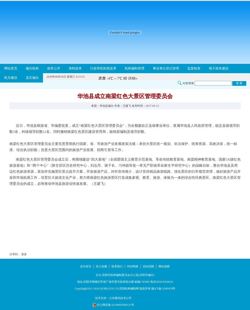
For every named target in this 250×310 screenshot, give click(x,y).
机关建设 (10, 77)
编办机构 (32, 68)
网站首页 (10, 68)
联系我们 (117, 266)
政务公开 (53, 68)
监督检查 (193, 68)
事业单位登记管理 (166, 68)
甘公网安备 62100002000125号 (113, 305)
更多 (24, 254)
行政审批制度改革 (103, 68)
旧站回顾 (148, 266)
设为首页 (85, 266)
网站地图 (164, 266)
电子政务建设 (219, 68)
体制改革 (75, 68)
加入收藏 (101, 266)
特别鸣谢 (132, 266)
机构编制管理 (134, 68)
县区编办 (32, 77)
